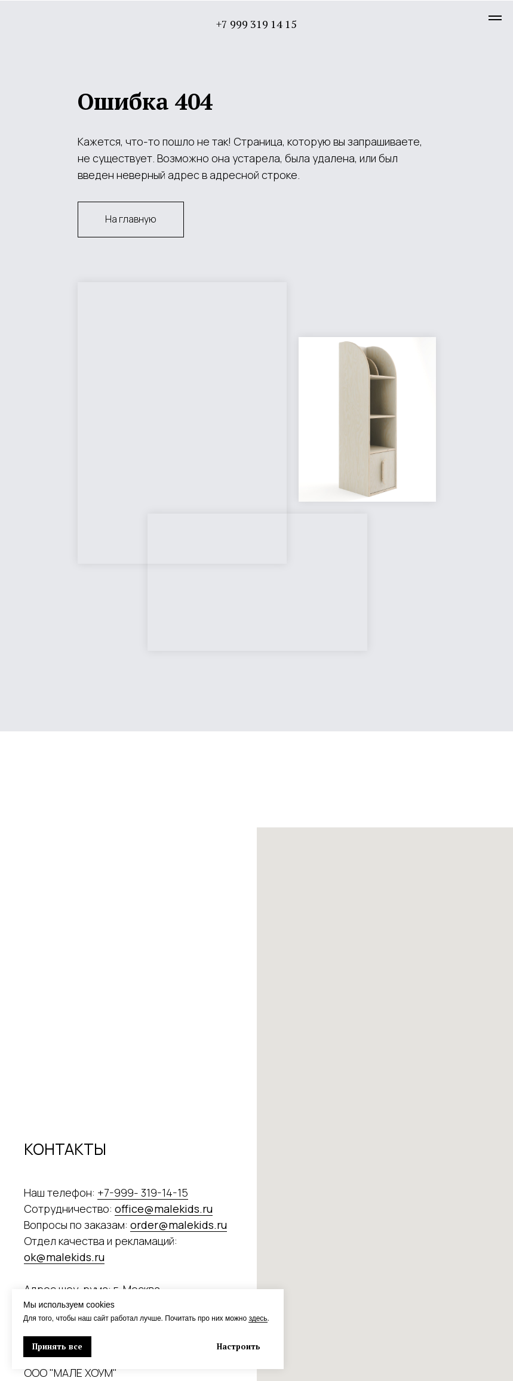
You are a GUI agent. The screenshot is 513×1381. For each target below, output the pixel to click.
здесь (257, 1318)
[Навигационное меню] (495, 18)
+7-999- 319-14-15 (142, 1192)
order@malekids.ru (178, 1225)
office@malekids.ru (164, 1208)
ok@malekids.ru (64, 1257)
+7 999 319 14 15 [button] (256, 24)
